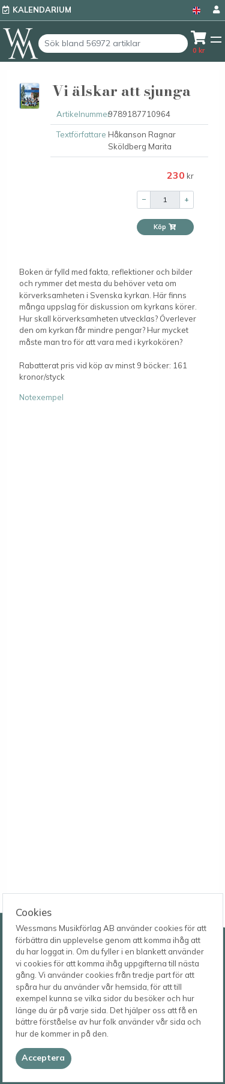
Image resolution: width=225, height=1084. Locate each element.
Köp (165, 227)
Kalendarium (42, 9)
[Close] (43, 1058)
